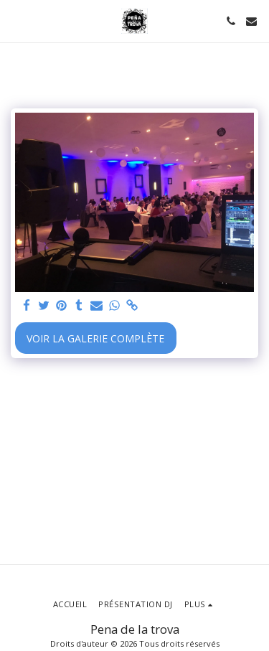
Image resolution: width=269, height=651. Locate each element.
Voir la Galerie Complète (95, 338)
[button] (16, 20)
